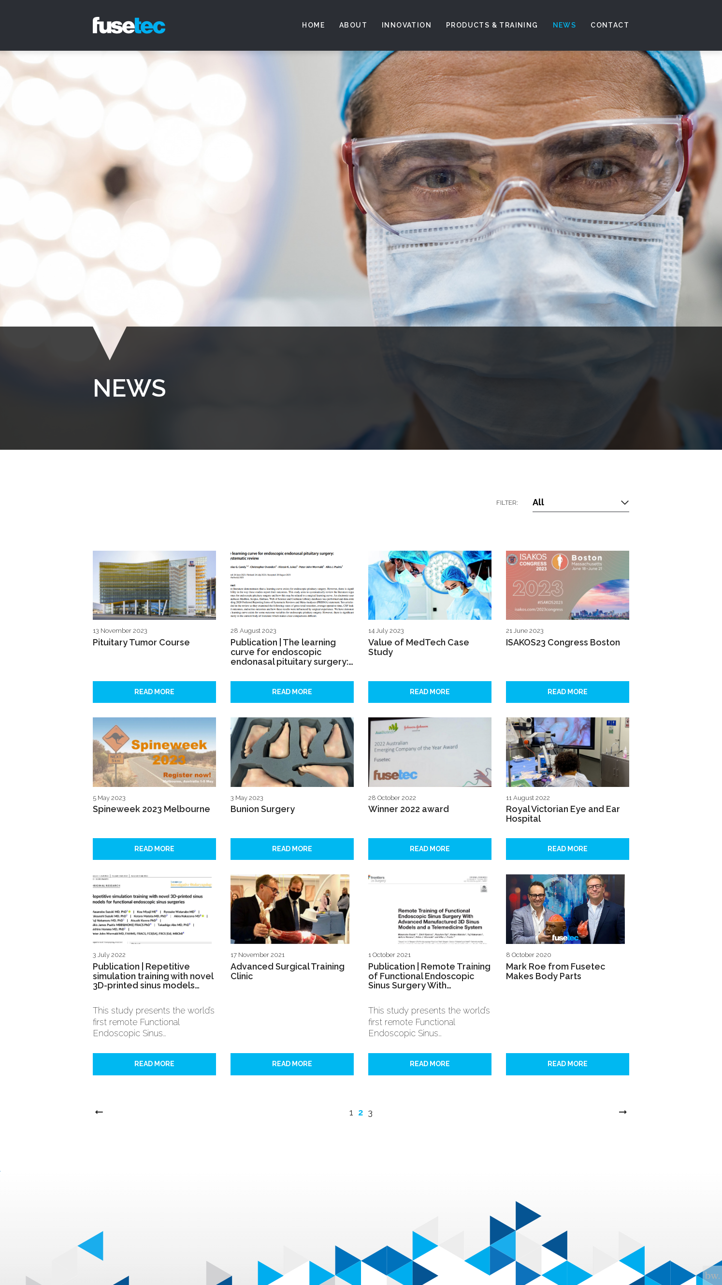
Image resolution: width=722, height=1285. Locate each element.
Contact (610, 25)
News (565, 25)
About (353, 25)
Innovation (407, 25)
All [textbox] (538, 502)
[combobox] (581, 502)
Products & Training (492, 25)
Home (313, 25)
